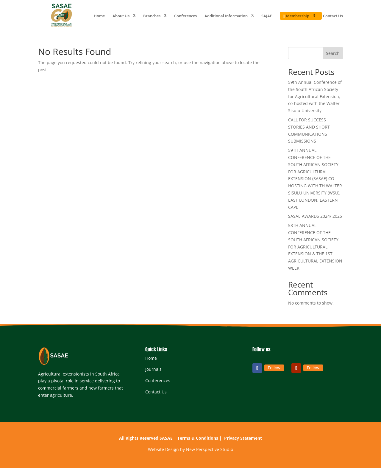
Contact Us (333, 16)
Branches (151, 16)
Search (333, 53)
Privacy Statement (243, 438)
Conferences (185, 16)
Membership (295, 16)
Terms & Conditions (197, 438)
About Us (121, 16)
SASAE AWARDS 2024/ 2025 (315, 216)
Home (99, 16)
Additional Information (226, 16)
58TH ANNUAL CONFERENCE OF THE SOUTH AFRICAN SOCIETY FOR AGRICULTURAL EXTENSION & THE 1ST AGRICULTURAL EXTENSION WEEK (315, 247)
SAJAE (266, 16)
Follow (274, 367)
